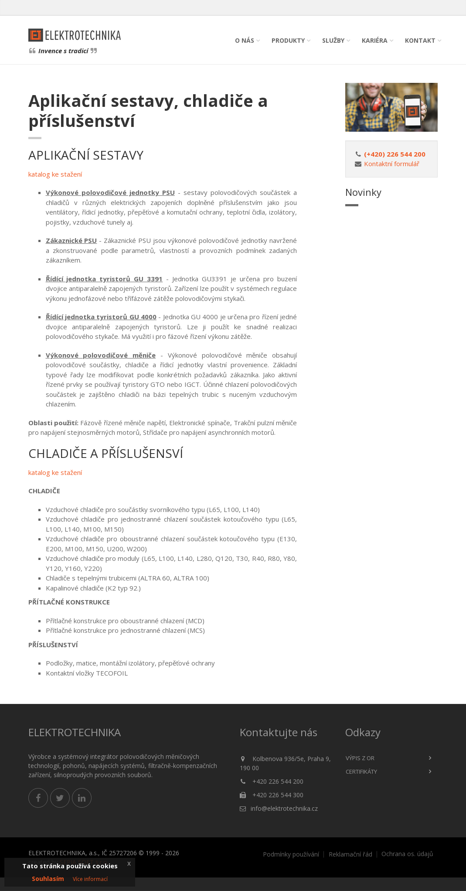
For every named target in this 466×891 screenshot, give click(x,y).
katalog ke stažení (55, 174)
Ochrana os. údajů (407, 854)
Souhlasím (48, 878)
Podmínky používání (291, 854)
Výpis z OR (360, 758)
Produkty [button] (288, 40)
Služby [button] (333, 40)
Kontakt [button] (420, 40)
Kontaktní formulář (391, 163)
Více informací (90, 879)
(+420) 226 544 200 (394, 154)
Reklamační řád (350, 854)
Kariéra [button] (375, 40)
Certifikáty (361, 771)
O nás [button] (244, 40)
